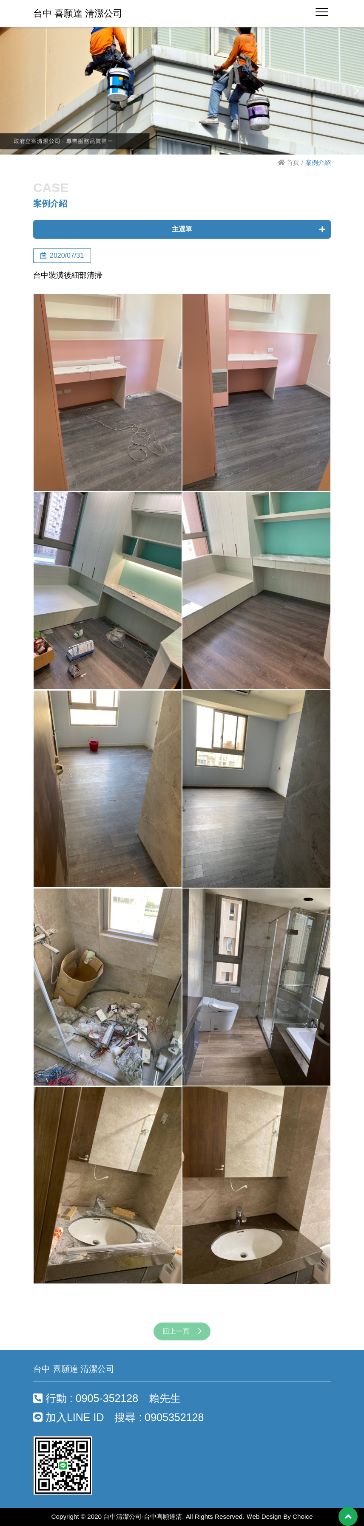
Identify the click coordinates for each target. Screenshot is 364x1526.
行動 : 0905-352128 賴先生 (107, 1398)
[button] (356, 91)
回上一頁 (182, 1339)
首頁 (288, 162)
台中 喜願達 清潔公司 (77, 13)
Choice (303, 1516)
